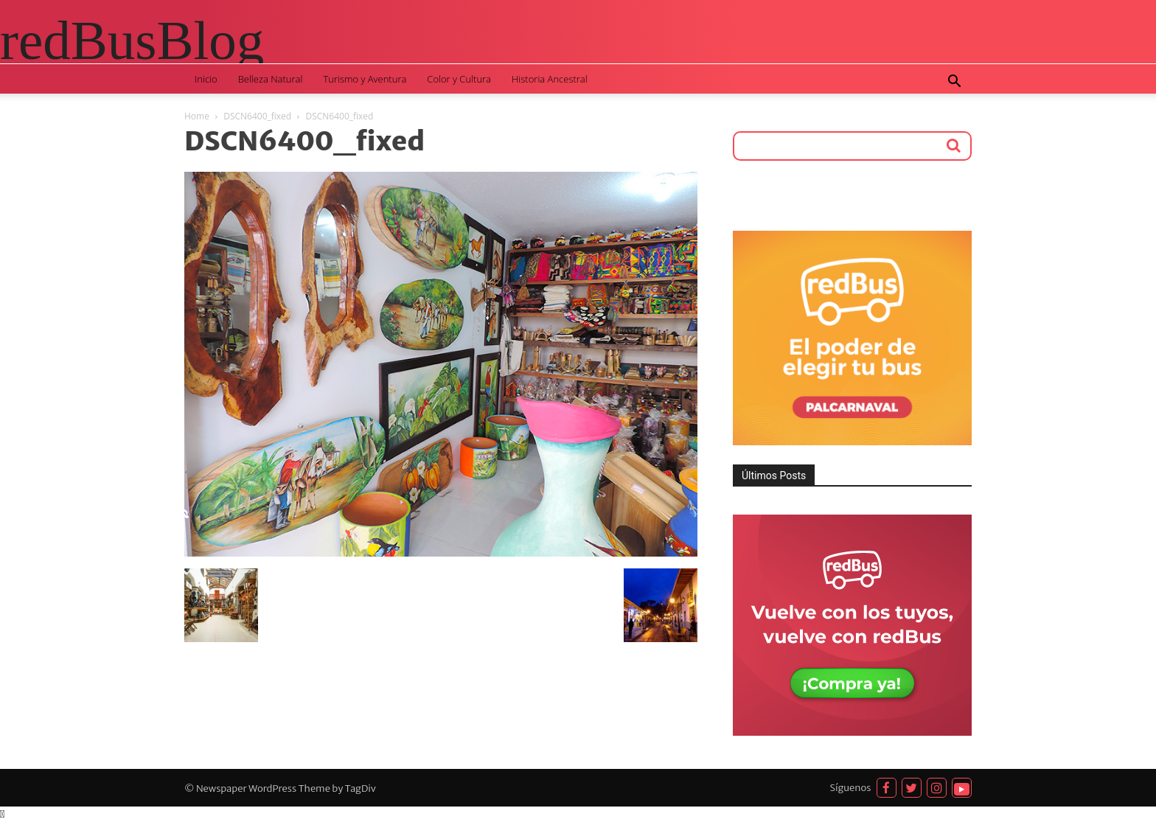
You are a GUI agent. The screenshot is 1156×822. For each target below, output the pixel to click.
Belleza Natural (270, 79)
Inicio (206, 79)
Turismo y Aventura (364, 79)
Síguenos (850, 787)
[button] (954, 83)
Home (196, 116)
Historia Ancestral (550, 79)
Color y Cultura (459, 79)
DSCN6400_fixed (257, 116)
